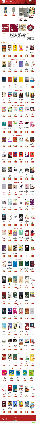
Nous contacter (32, 208)
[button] (17, 288)
